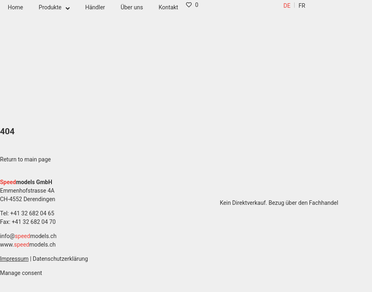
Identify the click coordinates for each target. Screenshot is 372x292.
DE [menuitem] (287, 5)
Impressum (14, 259)
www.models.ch (28, 244)
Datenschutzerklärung (60, 259)
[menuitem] (287, 5)
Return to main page (25, 159)
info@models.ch (28, 236)
